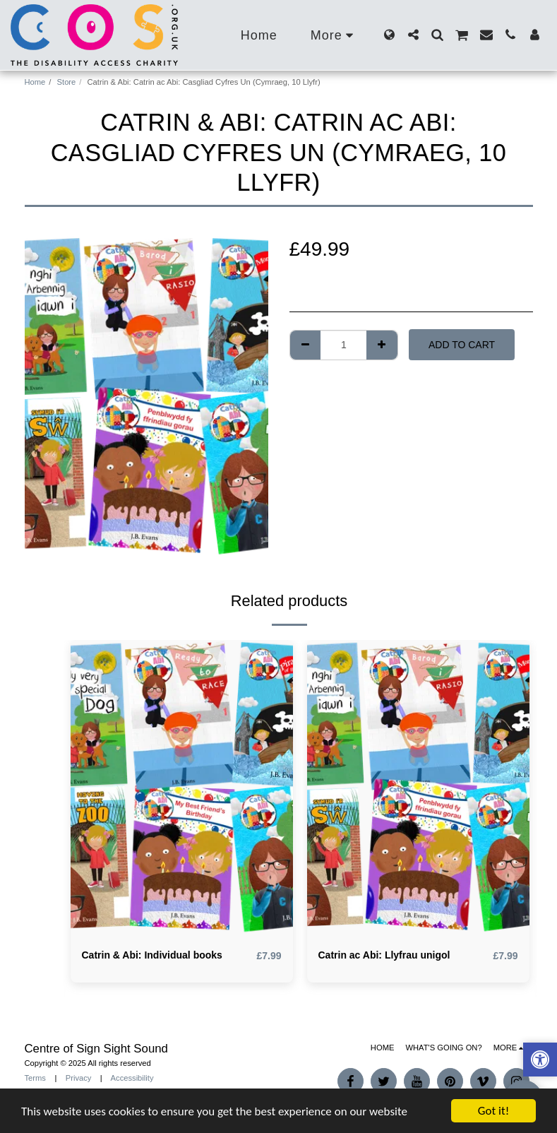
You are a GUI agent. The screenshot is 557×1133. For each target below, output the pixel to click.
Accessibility (132, 1078)
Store (66, 82)
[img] (182, 788)
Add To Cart (462, 344)
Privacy (79, 1078)
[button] (413, 34)
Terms (35, 1078)
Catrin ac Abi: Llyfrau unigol (384, 955)
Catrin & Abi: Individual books (152, 955)
